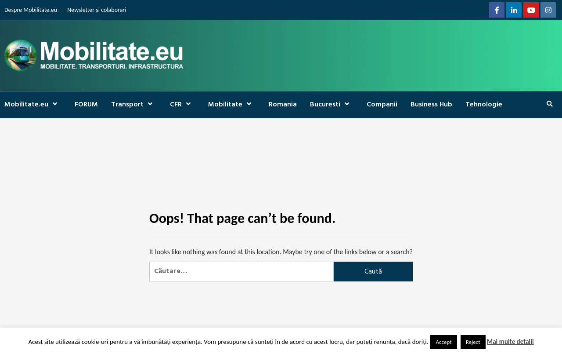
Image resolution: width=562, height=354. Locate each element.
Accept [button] (443, 342)
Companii (382, 104)
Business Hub (431, 104)
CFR (182, 104)
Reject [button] (473, 342)
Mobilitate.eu (32, 104)
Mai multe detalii (510, 342)
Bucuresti (331, 104)
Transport (134, 104)
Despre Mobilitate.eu (30, 10)
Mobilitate (232, 104)
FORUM (86, 104)
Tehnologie (483, 104)
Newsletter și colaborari (96, 10)
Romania (283, 104)
